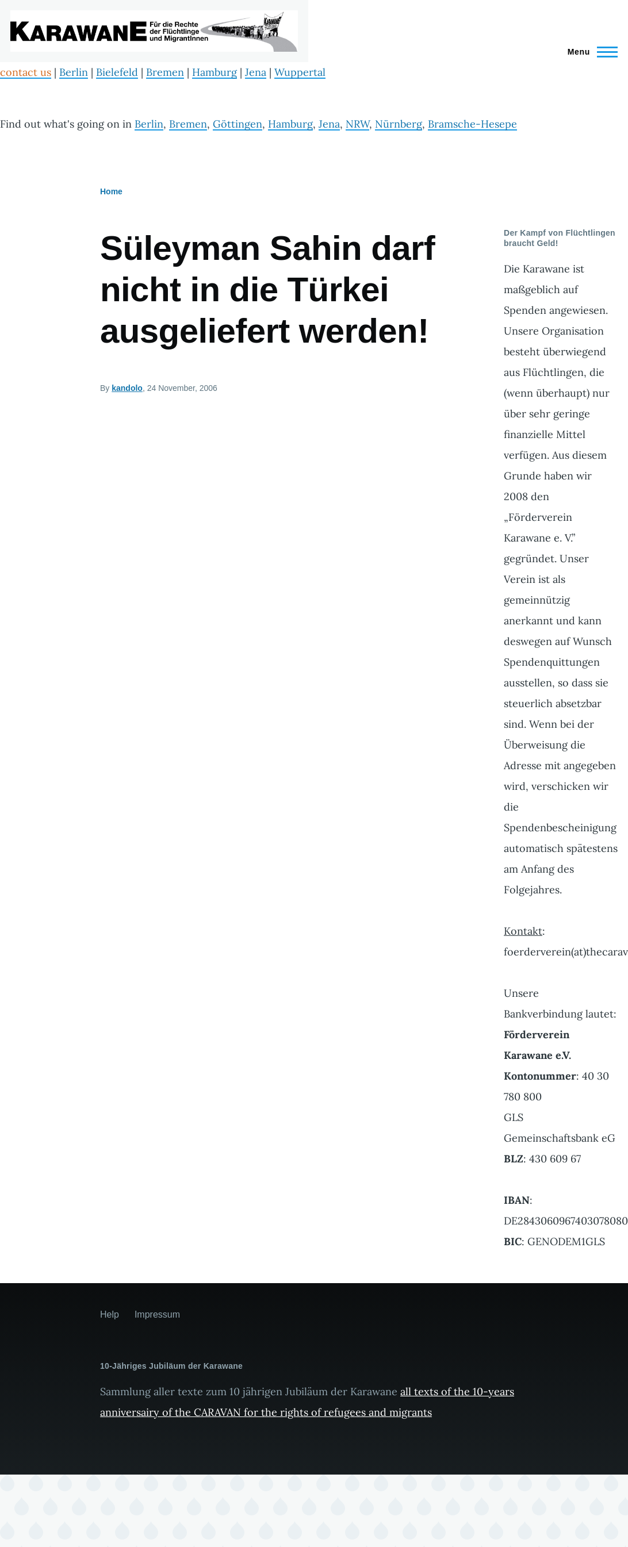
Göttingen (237, 123)
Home (111, 191)
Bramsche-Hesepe (472, 123)
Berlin (73, 72)
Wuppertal (300, 72)
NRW (357, 123)
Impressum (157, 1314)
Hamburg (214, 72)
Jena (255, 72)
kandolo (127, 388)
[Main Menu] (589, 51)
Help (109, 1314)
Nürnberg (398, 123)
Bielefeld (117, 72)
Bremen (165, 72)
